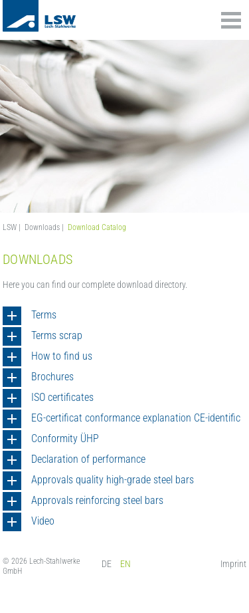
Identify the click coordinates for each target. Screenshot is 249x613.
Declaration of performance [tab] (88, 459)
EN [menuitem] (125, 563)
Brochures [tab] (52, 376)
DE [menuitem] (107, 563)
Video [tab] (42, 521)
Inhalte (231, 20)
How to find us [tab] (61, 356)
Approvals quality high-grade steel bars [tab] (112, 479)
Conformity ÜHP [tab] (65, 438)
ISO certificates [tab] (62, 397)
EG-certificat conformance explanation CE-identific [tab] (135, 418)
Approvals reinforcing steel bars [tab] (97, 500)
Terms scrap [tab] (56, 335)
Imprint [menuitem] (233, 563)
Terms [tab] (43, 314)
